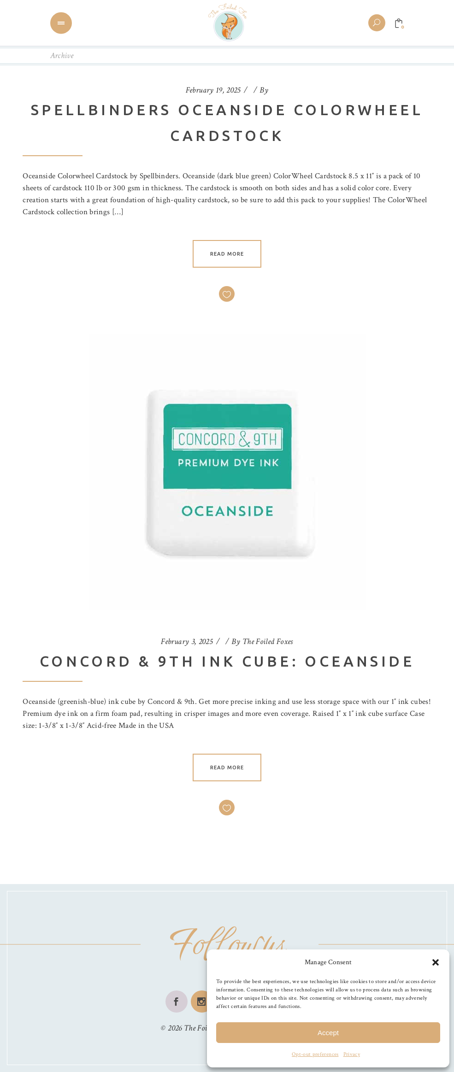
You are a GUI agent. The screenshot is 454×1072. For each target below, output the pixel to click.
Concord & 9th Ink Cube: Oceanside (227, 661)
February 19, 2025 (213, 90)
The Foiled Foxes (267, 641)
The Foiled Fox (206, 1028)
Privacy (351, 1054)
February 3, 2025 (186, 641)
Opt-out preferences (315, 1054)
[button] (435, 962)
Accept (328, 1033)
